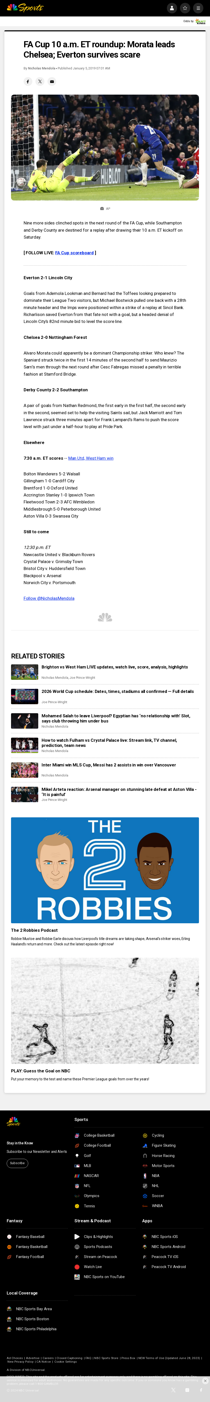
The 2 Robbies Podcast (34, 930)
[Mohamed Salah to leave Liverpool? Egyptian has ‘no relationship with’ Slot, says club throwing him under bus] (25, 721)
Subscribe (17, 1163)
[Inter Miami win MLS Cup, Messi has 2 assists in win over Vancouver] (25, 770)
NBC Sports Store (106, 1358)
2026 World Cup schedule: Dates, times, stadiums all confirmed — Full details (118, 691)
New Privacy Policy (20, 1361)
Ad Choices (15, 1358)
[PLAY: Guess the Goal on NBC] (105, 1011)
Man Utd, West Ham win (90, 458)
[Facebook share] (28, 81)
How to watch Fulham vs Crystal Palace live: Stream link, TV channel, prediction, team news (109, 743)
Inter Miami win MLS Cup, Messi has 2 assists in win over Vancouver (109, 764)
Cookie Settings (65, 1361)
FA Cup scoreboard (74, 252)
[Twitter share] (39, 81)
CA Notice (43, 1361)
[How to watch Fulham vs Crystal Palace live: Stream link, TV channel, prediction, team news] (25, 745)
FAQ (88, 1358)
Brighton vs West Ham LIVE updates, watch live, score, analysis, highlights (115, 667)
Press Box (128, 1358)
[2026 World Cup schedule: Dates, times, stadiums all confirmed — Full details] (25, 696)
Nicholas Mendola (41, 68)
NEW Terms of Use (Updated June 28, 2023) (169, 1358)
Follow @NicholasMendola (49, 598)
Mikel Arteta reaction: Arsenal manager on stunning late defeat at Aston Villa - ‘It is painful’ (119, 792)
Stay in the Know (20, 1143)
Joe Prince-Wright (82, 678)
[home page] (25, 8)
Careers (48, 1358)
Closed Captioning (69, 1358)
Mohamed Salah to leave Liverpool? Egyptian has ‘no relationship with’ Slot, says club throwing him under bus (116, 718)
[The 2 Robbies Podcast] (105, 870)
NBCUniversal (35, 1370)
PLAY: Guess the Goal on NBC (41, 1070)
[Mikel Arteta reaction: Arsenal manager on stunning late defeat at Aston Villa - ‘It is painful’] (25, 794)
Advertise (33, 1358)
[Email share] (51, 81)
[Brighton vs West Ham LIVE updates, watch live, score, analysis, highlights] (25, 672)
